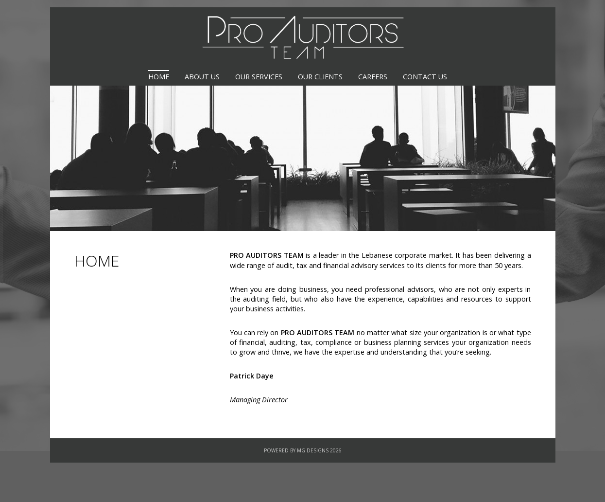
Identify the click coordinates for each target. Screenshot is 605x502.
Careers (372, 76)
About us (202, 76)
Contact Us (425, 76)
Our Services (258, 76)
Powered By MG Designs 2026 (303, 450)
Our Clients (320, 76)
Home (158, 76)
